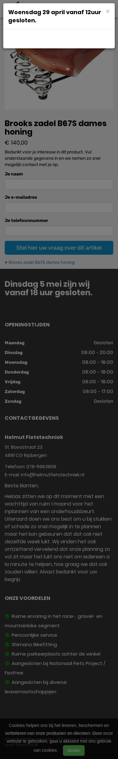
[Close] (108, 11)
